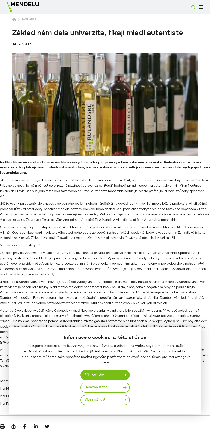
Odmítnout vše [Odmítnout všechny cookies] (96, 387)
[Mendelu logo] (29, 7)
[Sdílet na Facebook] (24, 426)
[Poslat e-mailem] (13, 426)
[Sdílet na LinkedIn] (35, 426)
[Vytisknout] (2, 426)
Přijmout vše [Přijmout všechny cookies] (94, 375)
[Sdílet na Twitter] (47, 426)
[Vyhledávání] (193, 7)
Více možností (95, 399)
